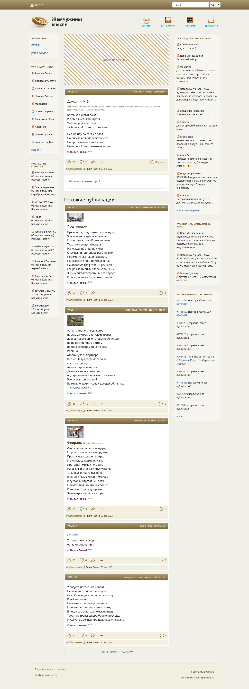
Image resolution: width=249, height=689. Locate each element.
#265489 (181, 345)
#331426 (181, 323)
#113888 (181, 405)
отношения (138, 91)
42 (74, 635)
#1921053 (72, 525)
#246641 (181, 315)
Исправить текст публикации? (191, 324)
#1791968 (72, 577)
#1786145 (72, 309)
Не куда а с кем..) (186, 48)
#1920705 (73, 535)
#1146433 (182, 382)
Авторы (190, 19)
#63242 (181, 393)
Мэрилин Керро (188, 360)
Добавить (211, 19)
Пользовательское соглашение (50, 669)
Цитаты (146, 19)
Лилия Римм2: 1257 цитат (116, 652)
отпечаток (159, 525)
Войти (36, 5)
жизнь (143, 525)
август (162, 309)
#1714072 (72, 420)
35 (74, 162)
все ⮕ (179, 416)
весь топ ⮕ (37, 149)
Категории (168, 19)
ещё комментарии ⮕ (188, 210)
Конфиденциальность (46, 675)
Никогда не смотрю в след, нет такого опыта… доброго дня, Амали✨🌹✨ (194, 162)
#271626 (181, 334)
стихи (149, 91)
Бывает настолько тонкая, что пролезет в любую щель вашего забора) (195, 144)
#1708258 (72, 91)
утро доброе (39, 53)
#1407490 (182, 300)
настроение (159, 91)
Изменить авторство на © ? (196, 360)
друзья (35, 45)
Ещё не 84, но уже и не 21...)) (193, 114)
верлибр (153, 309)
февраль (161, 207)
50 (74, 560)
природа (143, 309)
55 (74, 292)
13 (86, 403)
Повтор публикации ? (194, 302)
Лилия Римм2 (78, 152)
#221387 (181, 304)
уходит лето (159, 577)
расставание (149, 207)
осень (139, 577)
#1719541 (72, 207)
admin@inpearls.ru (205, 677)
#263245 (181, 371)
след (150, 525)
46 (74, 403)
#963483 (181, 356)
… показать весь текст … (79, 387)
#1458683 (182, 311)
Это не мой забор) (187, 59)
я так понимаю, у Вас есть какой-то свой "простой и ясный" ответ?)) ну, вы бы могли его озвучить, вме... (197, 262)
